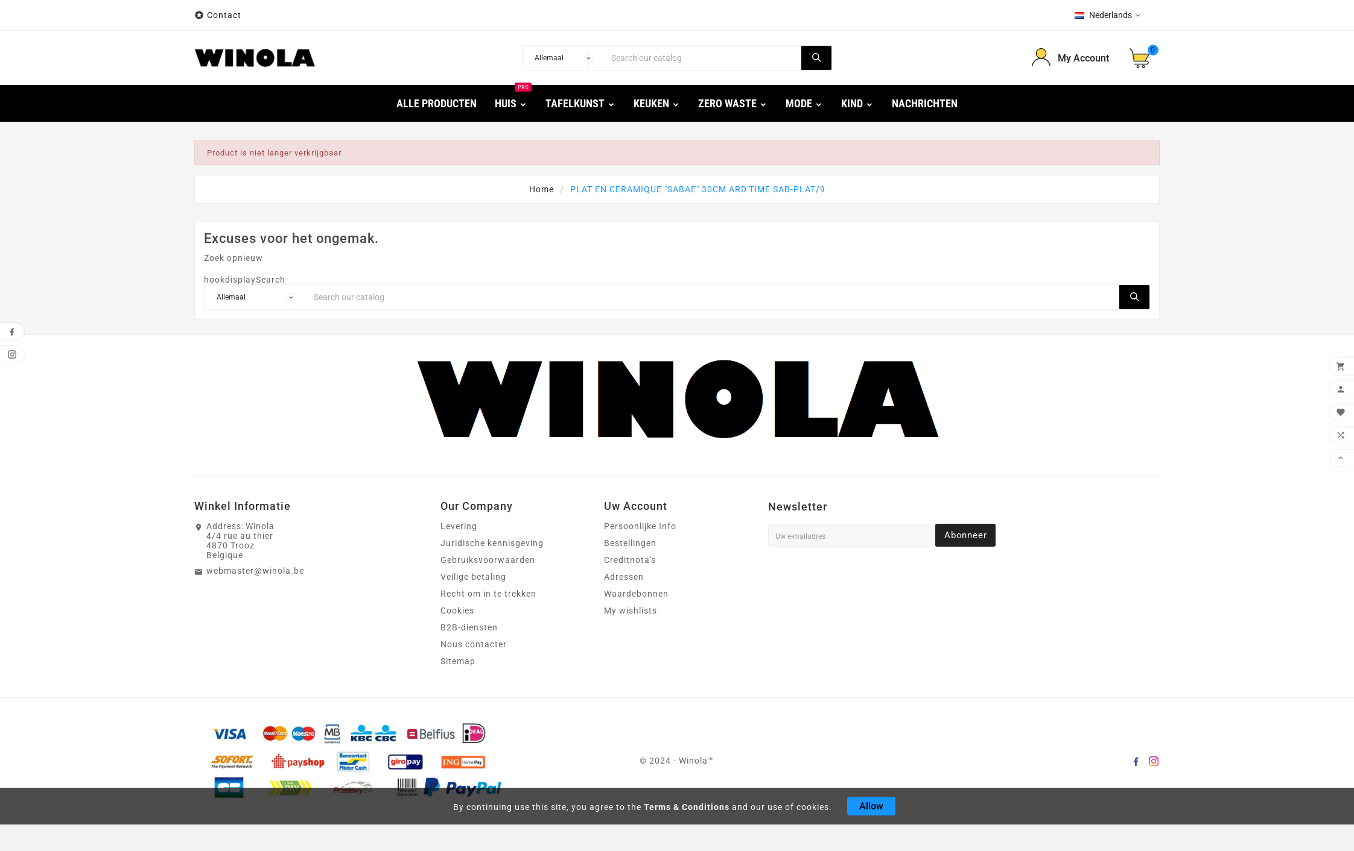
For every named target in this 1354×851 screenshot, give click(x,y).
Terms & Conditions (686, 807)
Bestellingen (630, 543)
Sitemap (457, 661)
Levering (458, 526)
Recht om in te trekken (488, 593)
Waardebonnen (636, 593)
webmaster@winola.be (255, 571)
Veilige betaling (473, 577)
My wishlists (630, 610)
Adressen (624, 577)
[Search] (703, 58)
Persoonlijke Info (640, 526)
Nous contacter (473, 644)
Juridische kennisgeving (492, 543)
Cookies (457, 610)
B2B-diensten (469, 627)
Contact (224, 15)
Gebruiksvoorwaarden (487, 560)
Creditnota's (630, 560)
